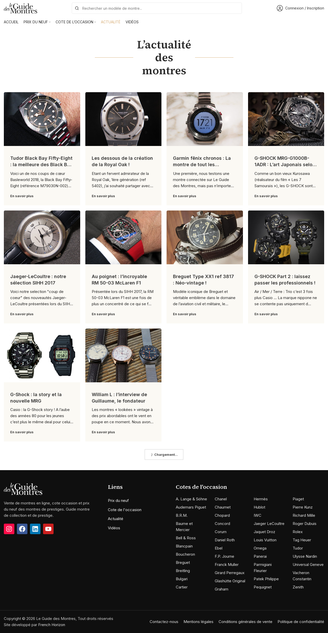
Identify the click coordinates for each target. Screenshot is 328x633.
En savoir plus (22, 196)
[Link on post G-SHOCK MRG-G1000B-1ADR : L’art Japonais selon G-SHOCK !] (286, 119)
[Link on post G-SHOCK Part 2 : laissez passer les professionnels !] (286, 237)
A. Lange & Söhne (191, 499)
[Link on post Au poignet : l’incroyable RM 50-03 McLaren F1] (123, 237)
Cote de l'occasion (124, 509)
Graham (221, 589)
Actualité (115, 518)
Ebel (218, 548)
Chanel (221, 499)
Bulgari (182, 578)
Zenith (298, 587)
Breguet (183, 562)
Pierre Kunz (303, 507)
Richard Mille (304, 515)
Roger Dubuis (304, 523)
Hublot (259, 507)
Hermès (261, 499)
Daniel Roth (225, 539)
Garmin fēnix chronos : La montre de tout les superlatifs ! (202, 164)
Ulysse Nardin (305, 556)
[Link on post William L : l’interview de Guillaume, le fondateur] (123, 355)
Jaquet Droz (264, 531)
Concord (222, 523)
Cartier (182, 587)
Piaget (298, 499)
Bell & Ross (186, 537)
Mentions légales (198, 621)
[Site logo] (20, 7)
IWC (257, 515)
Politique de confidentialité (301, 621)
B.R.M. (182, 515)
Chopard (222, 515)
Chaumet (223, 507)
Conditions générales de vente (245, 621)
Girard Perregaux (229, 572)
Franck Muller (227, 564)
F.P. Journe (224, 556)
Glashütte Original (230, 580)
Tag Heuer (302, 539)
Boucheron (185, 554)
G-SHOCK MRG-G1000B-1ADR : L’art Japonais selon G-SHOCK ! (284, 164)
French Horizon (51, 624)
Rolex (298, 531)
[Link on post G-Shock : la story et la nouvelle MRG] (42, 355)
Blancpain (184, 546)
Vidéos (114, 527)
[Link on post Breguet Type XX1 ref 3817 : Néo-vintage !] (205, 237)
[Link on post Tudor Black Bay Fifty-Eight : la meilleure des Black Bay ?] (42, 119)
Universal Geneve (308, 564)
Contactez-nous (164, 621)
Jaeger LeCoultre (269, 523)
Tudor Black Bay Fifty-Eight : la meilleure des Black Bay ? (41, 164)
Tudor (298, 548)
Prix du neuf (118, 500)
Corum (221, 531)
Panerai (260, 556)
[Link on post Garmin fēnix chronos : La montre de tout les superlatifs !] (205, 119)
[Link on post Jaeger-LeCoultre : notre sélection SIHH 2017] (42, 237)
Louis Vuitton (265, 539)
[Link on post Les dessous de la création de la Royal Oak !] (123, 119)
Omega (260, 548)
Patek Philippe (266, 578)
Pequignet (263, 587)
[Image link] (23, 488)
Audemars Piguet (191, 507)
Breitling (183, 570)
